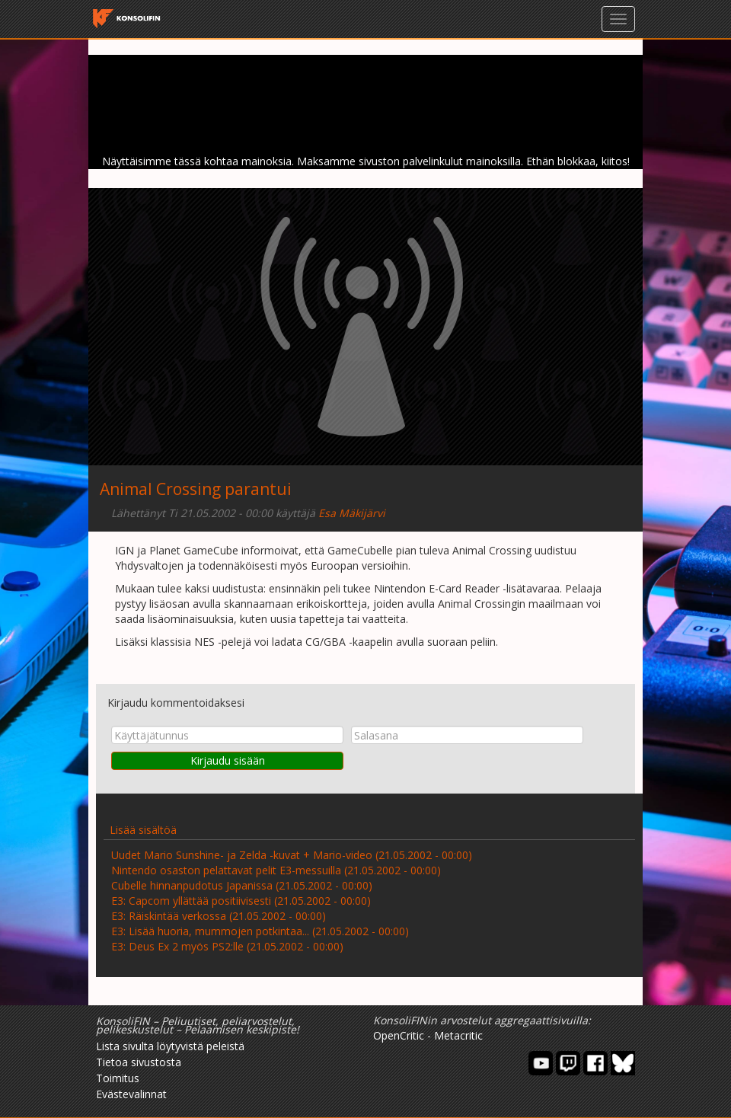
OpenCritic (398, 1035)
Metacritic (458, 1035)
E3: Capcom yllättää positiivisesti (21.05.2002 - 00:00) (241, 900)
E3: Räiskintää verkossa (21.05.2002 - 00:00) (218, 916)
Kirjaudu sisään (227, 760)
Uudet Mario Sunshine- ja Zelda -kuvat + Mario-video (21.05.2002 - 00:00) (291, 855)
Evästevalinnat (131, 1094)
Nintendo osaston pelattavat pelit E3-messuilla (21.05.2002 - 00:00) (276, 870)
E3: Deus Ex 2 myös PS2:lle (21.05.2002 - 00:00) (227, 946)
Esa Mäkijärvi (351, 513)
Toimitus (117, 1078)
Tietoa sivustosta (138, 1062)
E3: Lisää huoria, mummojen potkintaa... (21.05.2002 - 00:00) (260, 931)
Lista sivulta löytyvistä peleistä (170, 1046)
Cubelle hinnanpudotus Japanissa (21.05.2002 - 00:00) (241, 885)
